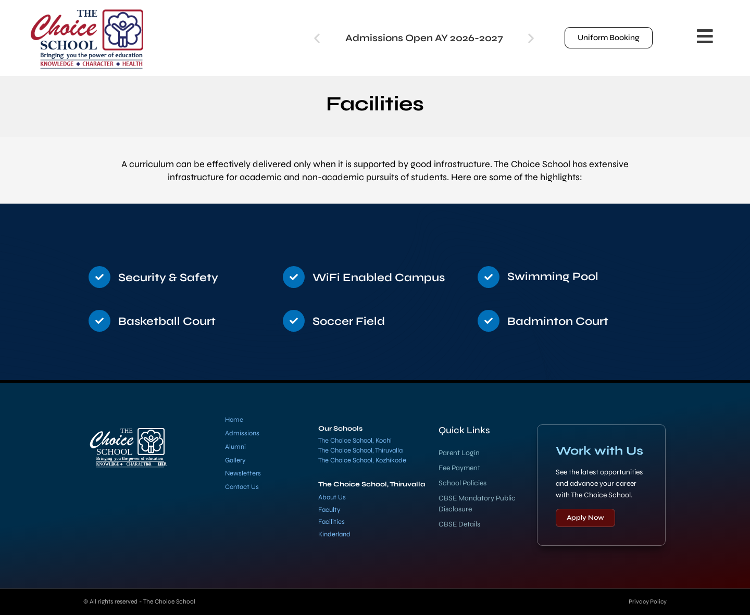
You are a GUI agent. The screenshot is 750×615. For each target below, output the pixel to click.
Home (234, 420)
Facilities (331, 522)
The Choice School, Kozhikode (362, 460)
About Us (332, 497)
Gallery (235, 460)
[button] (316, 37)
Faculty (329, 510)
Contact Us (242, 487)
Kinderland (334, 534)
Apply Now (585, 517)
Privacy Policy (647, 601)
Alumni (235, 447)
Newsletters (243, 473)
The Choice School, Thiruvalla (360, 450)
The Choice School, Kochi (355, 440)
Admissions (242, 433)
